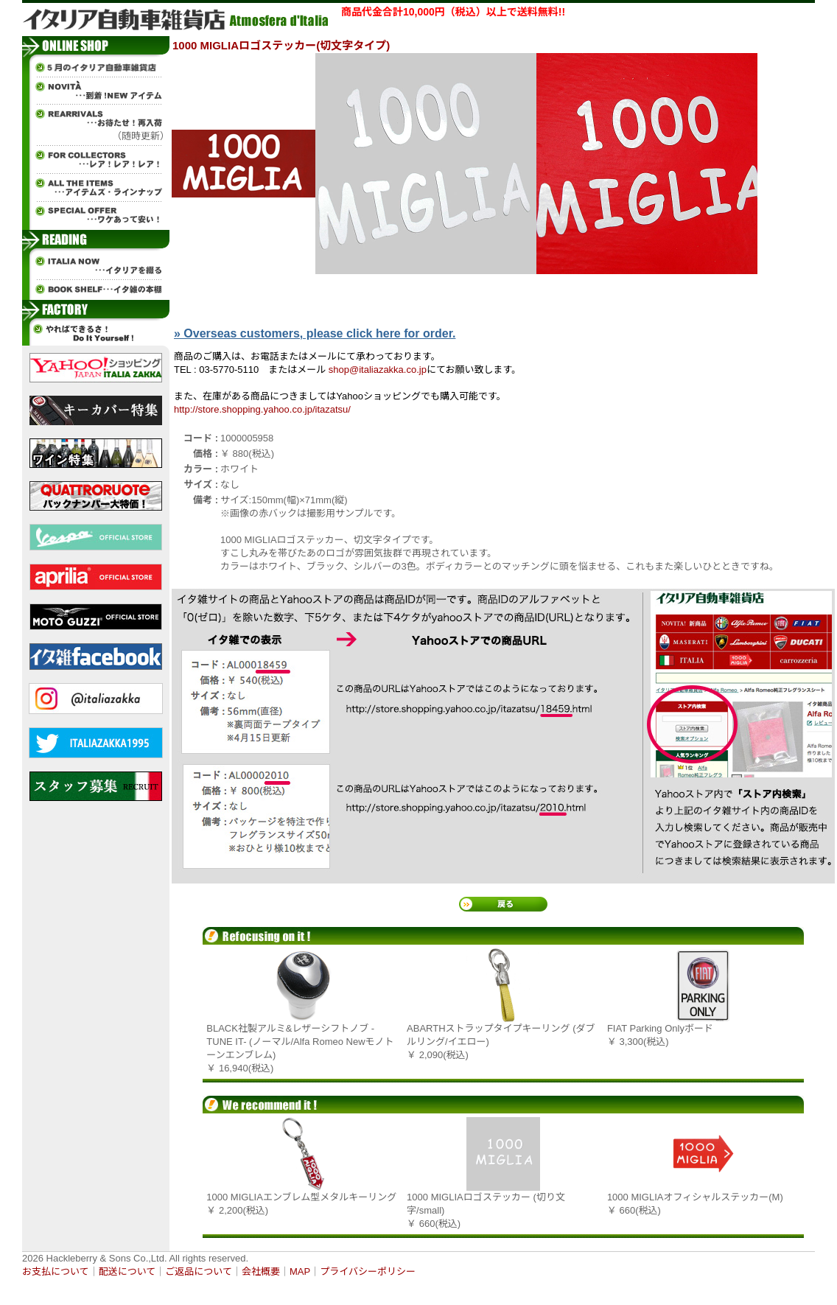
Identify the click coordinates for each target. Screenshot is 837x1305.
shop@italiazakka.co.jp (378, 369)
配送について (127, 1271)
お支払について (55, 1271)
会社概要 (261, 1271)
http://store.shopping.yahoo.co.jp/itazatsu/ (262, 409)
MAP (300, 1271)
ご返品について (198, 1271)
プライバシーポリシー (368, 1271)
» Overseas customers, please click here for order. (314, 333)
